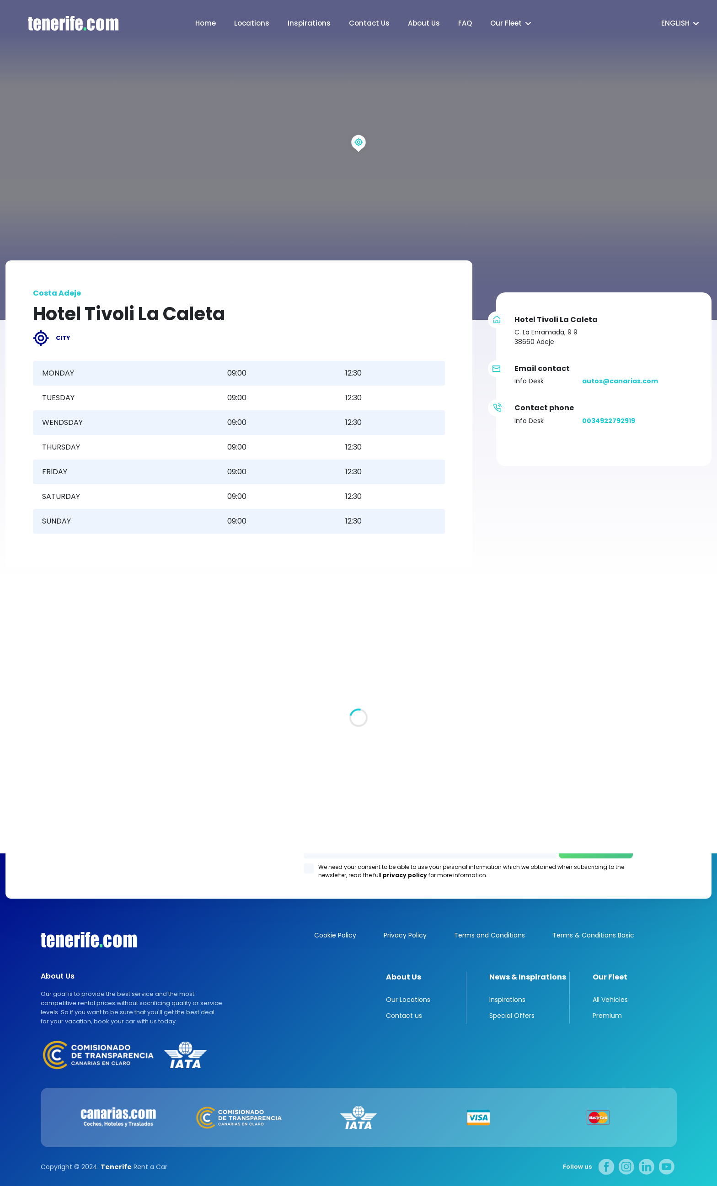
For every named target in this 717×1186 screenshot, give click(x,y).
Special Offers (512, 1015)
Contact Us (369, 23)
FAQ (465, 23)
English (675, 23)
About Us (424, 23)
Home (205, 23)
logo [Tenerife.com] (64, 23)
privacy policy (405, 875)
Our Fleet (506, 23)
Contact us (404, 1015)
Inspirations (309, 23)
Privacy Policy (405, 935)
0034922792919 (608, 420)
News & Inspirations (527, 977)
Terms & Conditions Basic (593, 935)
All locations (26, 755)
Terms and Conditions (489, 935)
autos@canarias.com (620, 381)
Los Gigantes (475, 728)
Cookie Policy (335, 935)
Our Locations (408, 999)
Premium (607, 1015)
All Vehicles (610, 999)
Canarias (89, 939)
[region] (358, 160)
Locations (251, 23)
